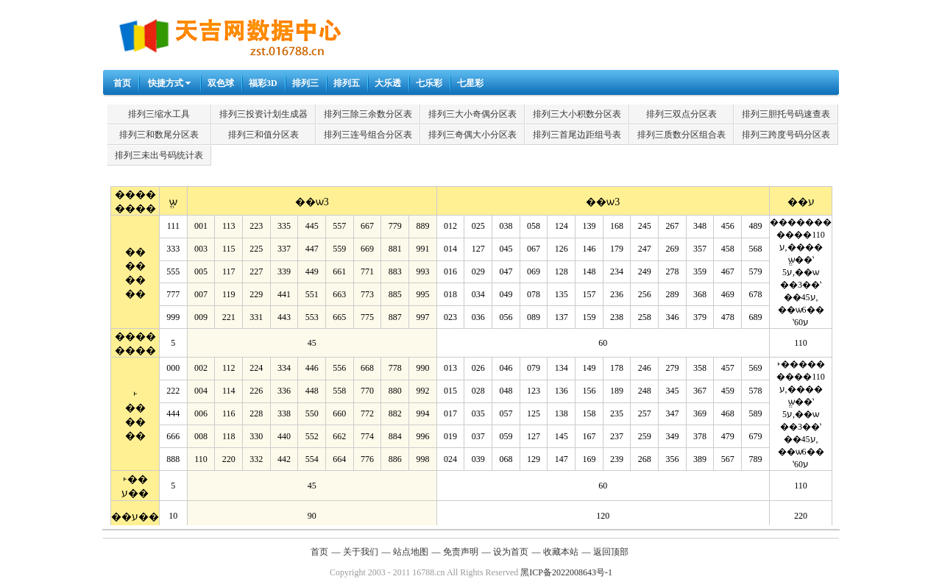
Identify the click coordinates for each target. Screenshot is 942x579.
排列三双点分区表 (681, 114)
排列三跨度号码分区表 (786, 134)
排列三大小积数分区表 (577, 114)
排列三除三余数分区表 (368, 114)
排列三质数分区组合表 (681, 134)
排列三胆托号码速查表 (786, 114)
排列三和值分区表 (263, 134)
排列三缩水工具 (159, 114)
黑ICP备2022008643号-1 (566, 572)
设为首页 (510, 552)
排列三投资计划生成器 (263, 114)
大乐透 (388, 83)
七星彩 (470, 83)
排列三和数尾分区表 (159, 134)
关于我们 (360, 552)
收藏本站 (560, 552)
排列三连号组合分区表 (368, 134)
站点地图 (410, 552)
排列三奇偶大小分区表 (472, 134)
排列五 (346, 83)
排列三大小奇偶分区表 (472, 114)
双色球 (221, 83)
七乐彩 (429, 83)
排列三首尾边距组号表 (577, 134)
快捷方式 (165, 83)
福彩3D (263, 83)
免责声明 (460, 552)
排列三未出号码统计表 (159, 155)
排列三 (305, 83)
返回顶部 (610, 552)
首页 (122, 83)
